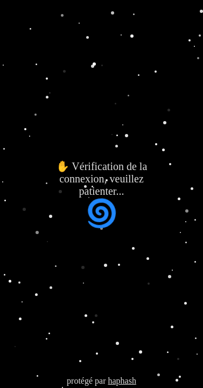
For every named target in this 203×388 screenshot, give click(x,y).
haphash (122, 380)
